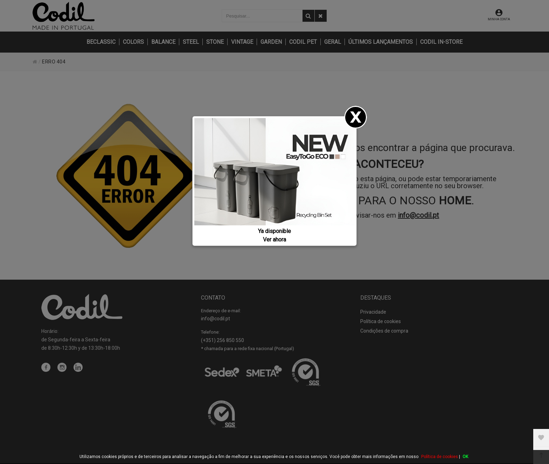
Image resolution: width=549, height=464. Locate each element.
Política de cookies (439, 456)
